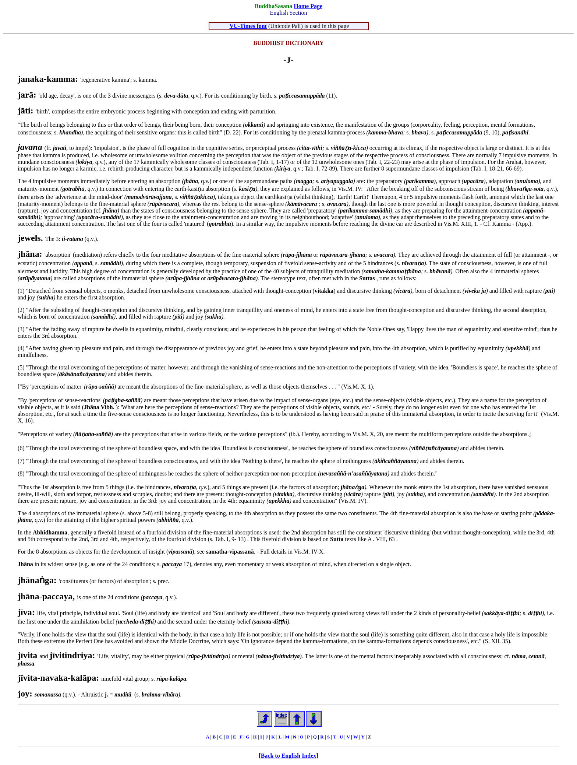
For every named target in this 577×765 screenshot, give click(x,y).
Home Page (308, 6)
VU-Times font (248, 26)
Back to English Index (288, 755)
